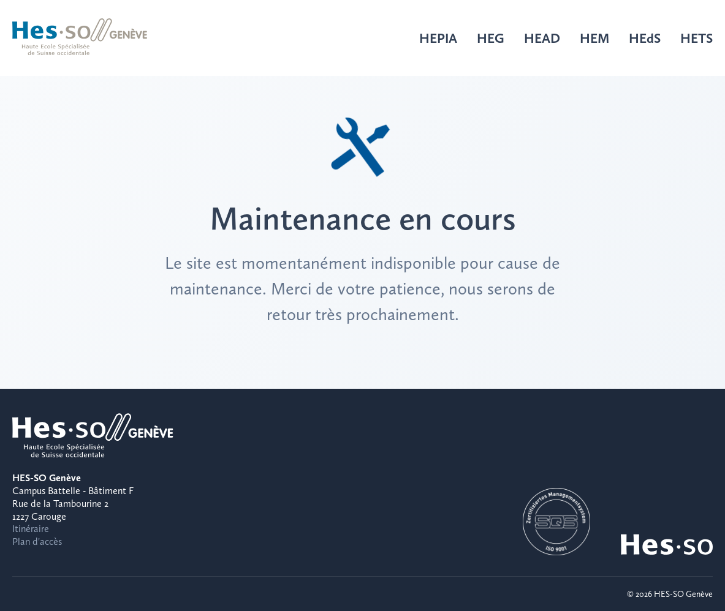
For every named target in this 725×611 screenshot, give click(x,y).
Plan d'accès (37, 541)
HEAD (542, 38)
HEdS (645, 38)
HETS (696, 38)
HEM (594, 38)
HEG (490, 38)
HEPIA (438, 38)
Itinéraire (30, 528)
